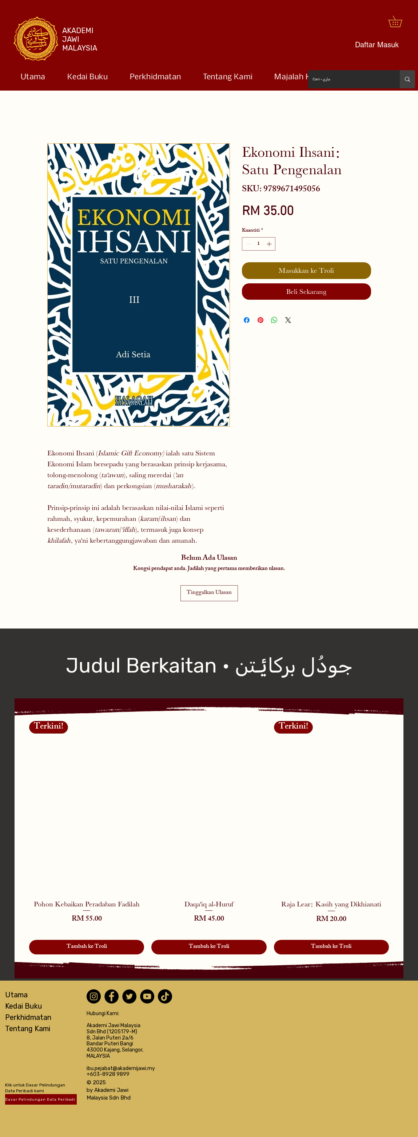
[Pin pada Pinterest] (260, 320)
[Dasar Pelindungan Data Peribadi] (41, 1099)
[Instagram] (94, 996)
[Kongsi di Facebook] (246, 320)
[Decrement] (247, 244)
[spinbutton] (258, 244)
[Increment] (269, 244)
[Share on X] (288, 320)
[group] (209, 837)
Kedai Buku (23, 1006)
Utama (16, 994)
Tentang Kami (27, 1028)
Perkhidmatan (28, 1017)
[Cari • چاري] (348, 79)
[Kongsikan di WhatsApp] (274, 320)
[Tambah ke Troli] (86, 947)
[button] (400, 21)
